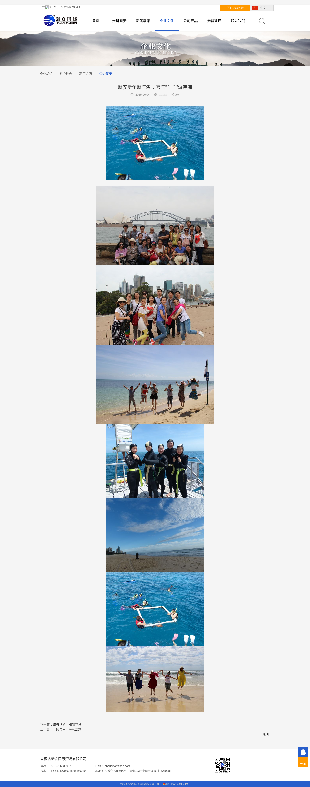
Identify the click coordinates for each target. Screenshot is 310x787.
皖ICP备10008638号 (175, 784)
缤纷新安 (105, 73)
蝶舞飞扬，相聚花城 (67, 724)
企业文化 (167, 21)
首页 (95, 21)
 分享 (175, 94)
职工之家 (85, 73)
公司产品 (190, 21)
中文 (261, 8)
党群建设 (214, 21)
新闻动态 (143, 21)
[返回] (266, 734)
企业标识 (46, 73)
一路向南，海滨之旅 (67, 729)
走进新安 (119, 21)
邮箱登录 (235, 7)
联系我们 (238, 21)
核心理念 (66, 73)
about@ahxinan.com (117, 766)
